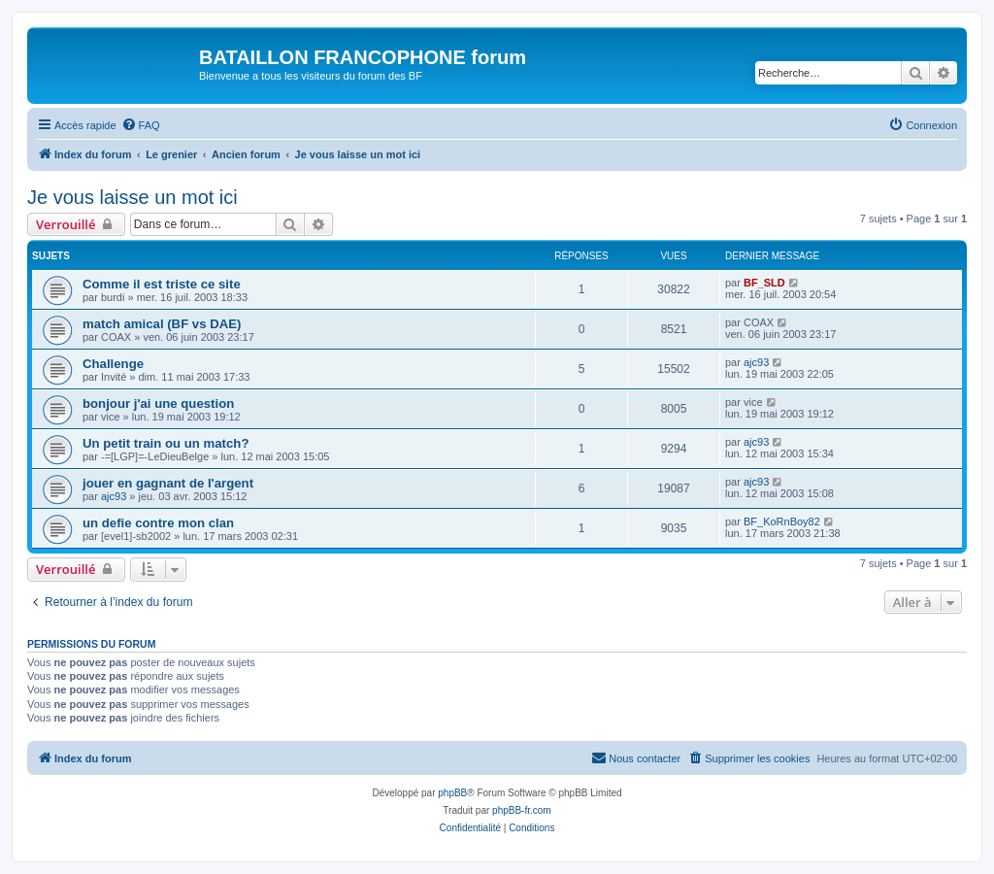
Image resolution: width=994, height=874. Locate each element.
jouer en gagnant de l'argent (168, 483)
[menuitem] (140, 125)
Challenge (113, 363)
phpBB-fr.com (521, 810)
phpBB (452, 793)
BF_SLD (764, 282)
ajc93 (756, 362)
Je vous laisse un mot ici (132, 197)
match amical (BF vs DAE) (162, 324)
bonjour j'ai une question (158, 403)
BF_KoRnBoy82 (782, 521)
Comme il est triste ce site (162, 284)
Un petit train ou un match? (165, 443)
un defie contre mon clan (158, 523)
